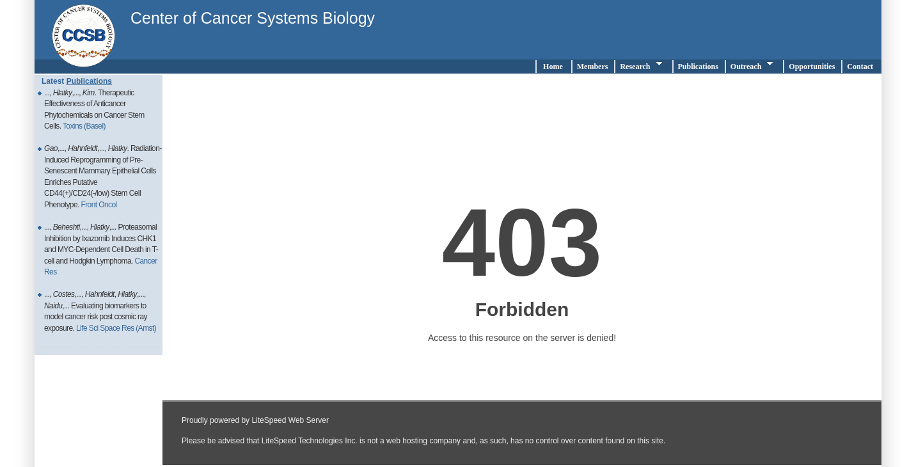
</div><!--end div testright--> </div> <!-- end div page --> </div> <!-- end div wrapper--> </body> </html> (521, 270)
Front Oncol (98, 204)
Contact (862, 66)
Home (553, 66)
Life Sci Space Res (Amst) (116, 328)
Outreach (753, 65)
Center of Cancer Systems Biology (252, 18)
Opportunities (812, 66)
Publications (698, 66)
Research (642, 65)
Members (592, 66)
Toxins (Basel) (84, 126)
